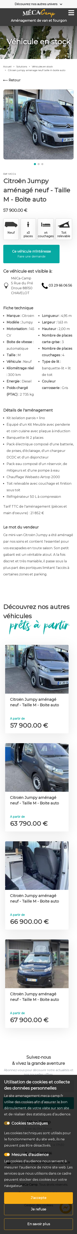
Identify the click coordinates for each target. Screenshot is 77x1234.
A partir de (17, 718)
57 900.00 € (29, 725)
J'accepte (38, 1198)
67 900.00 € (29, 1020)
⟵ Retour (12, 80)
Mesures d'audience (30, 1154)
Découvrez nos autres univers (36, 4)
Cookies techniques (29, 1123)
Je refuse (38, 1209)
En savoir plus (38, 1224)
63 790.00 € (29, 823)
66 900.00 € (29, 922)
